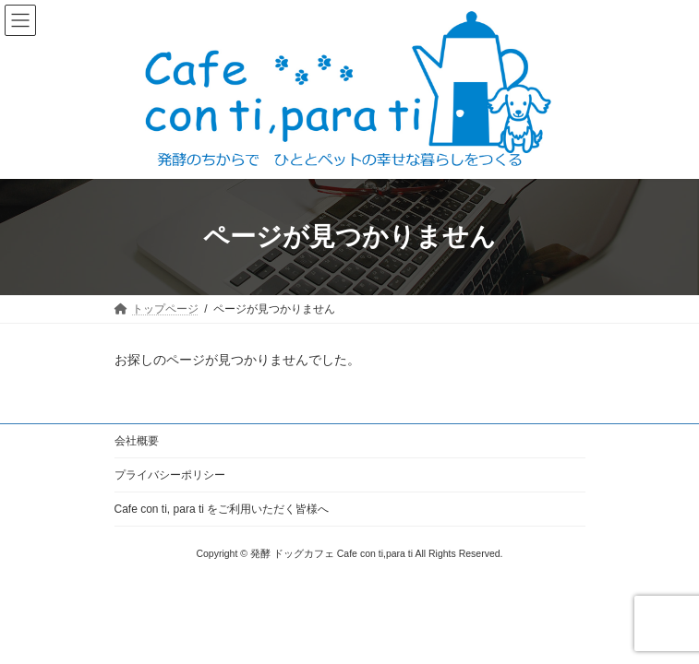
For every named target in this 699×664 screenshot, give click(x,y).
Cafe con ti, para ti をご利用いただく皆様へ (222, 509)
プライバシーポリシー (169, 474)
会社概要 (136, 440)
